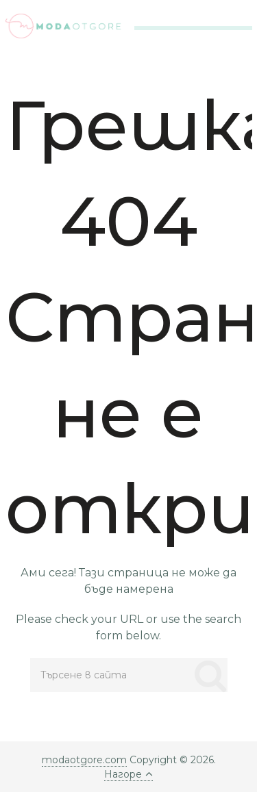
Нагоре (128, 774)
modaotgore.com (84, 760)
